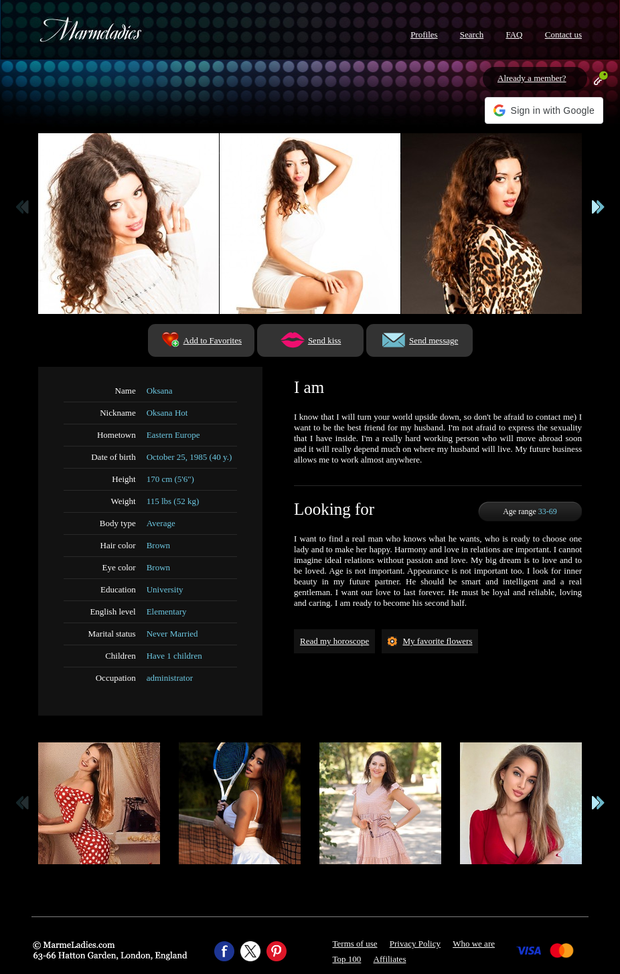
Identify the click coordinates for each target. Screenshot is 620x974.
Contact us (563, 34)
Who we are (474, 944)
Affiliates (390, 959)
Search (471, 34)
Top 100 (347, 959)
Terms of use (355, 944)
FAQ (514, 34)
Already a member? (531, 78)
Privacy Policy (415, 944)
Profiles (423, 34)
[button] (544, 110)
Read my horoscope (334, 641)
